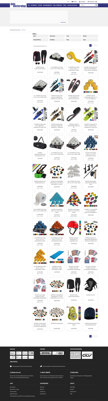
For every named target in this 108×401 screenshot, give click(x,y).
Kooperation (43, 393)
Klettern (40, 5)
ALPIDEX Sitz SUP (90, 295)
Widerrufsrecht (13, 393)
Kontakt (72, 389)
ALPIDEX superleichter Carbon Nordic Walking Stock (90, 183)
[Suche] (96, 5)
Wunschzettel (13, 391)
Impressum (42, 391)
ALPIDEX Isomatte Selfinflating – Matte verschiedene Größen (57, 268)
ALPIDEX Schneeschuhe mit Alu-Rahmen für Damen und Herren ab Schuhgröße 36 (73, 97)
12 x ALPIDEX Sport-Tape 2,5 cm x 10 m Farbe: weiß (39, 96)
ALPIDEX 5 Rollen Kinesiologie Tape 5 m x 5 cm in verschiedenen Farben (90, 97)
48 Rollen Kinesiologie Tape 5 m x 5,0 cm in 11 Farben (74, 211)
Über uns (42, 387)
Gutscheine (12, 387)
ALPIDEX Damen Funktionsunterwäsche (39, 68)
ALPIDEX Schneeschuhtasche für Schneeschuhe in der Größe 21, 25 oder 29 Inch (40, 154)
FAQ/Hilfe (72, 387)
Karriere (42, 389)
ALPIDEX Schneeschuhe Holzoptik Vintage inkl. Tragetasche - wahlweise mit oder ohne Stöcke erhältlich (57, 126)
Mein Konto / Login (14, 389)
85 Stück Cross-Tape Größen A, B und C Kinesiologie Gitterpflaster (73, 268)
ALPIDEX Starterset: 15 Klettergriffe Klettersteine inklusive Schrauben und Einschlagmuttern (90, 239)
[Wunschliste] (68, 1)
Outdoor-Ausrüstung (72, 5)
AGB (71, 393)
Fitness (64, 5)
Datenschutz (73, 391)
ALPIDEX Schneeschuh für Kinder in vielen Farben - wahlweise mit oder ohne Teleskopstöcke (90, 126)
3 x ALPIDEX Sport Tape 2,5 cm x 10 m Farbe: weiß (56, 68)
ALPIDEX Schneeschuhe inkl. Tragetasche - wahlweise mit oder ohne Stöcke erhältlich (40, 126)
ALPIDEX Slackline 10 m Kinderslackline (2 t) (40, 182)
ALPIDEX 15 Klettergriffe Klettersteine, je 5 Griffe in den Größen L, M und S (56, 183)
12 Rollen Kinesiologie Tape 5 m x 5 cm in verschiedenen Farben (90, 154)
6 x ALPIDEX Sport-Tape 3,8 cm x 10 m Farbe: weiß (56, 153)
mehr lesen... (63, 22)
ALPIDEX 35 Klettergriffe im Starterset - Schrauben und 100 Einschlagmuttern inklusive (40, 325)
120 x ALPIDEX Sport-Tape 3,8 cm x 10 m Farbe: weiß (39, 210)
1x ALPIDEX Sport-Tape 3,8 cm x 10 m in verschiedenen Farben (73, 69)
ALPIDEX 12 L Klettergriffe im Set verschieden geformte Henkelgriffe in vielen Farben (90, 211)
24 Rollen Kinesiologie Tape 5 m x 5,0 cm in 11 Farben (57, 211)
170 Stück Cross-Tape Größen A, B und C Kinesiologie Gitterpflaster (39, 296)
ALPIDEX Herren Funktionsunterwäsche (73, 295)
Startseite (18, 30)
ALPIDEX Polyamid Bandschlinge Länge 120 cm (74, 126)
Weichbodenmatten (47, 5)
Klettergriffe (34, 5)
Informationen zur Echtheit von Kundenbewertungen (22, 396)
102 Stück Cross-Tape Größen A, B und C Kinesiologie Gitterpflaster (90, 268)
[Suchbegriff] (87, 5)
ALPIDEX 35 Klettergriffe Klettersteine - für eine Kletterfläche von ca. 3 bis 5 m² (56, 296)
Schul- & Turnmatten (57, 5)
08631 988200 (46, 372)
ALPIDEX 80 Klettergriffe (57, 323)
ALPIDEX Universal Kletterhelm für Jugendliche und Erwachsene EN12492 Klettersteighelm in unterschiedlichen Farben (74, 239)
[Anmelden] (82, 1)
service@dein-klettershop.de (22, 377)
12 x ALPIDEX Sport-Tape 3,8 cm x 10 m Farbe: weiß (73, 153)
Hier (71, 375)
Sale (29, 5)
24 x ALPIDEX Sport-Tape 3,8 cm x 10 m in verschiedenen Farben (40, 268)
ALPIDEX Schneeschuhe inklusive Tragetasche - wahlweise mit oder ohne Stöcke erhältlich (57, 97)
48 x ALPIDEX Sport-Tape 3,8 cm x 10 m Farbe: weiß (73, 182)
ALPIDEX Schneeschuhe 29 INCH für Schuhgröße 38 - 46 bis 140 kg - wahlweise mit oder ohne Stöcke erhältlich (90, 69)
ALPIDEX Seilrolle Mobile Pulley (74, 324)
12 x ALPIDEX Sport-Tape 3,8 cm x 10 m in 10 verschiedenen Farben (57, 239)
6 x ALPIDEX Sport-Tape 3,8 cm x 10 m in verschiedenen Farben (40, 239)
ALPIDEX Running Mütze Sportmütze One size (91, 324)
